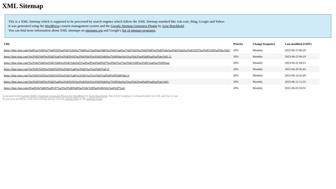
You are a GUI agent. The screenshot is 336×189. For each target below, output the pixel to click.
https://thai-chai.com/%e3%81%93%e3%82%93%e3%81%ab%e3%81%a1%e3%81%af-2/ (56, 69)
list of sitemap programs (138, 30)
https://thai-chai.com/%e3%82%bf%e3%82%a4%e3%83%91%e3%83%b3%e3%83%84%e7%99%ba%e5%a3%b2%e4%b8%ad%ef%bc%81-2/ (87, 56)
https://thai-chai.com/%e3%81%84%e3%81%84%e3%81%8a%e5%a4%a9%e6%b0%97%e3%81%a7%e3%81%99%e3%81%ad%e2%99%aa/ (87, 62)
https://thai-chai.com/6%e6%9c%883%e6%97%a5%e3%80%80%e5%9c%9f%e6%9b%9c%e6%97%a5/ (64, 88)
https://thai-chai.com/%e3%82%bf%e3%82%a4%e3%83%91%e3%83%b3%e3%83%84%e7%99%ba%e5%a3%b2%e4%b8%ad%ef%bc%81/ (86, 81)
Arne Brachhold (173, 26)
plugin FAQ (71, 98)
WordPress (52, 26)
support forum (94, 98)
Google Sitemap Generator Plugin (134, 26)
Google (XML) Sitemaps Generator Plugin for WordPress (52, 95)
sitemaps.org (94, 30)
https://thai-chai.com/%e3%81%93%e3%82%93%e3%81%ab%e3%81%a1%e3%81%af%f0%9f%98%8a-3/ (66, 75)
